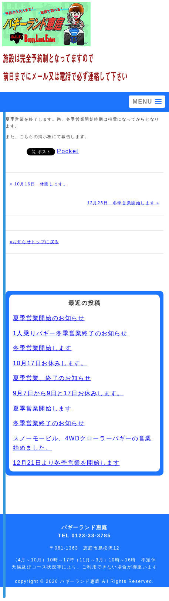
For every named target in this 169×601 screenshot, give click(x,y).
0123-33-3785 (91, 535)
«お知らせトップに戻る (34, 241)
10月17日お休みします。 (50, 363)
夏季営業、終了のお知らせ (52, 378)
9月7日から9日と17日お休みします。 (68, 393)
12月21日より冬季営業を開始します (66, 463)
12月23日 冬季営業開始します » (123, 203)
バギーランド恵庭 (81, 581)
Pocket (68, 151)
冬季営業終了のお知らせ (49, 423)
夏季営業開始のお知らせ (49, 318)
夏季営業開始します (42, 408)
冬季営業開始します (42, 348)
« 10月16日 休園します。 (39, 184)
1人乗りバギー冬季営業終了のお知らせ (70, 333)
